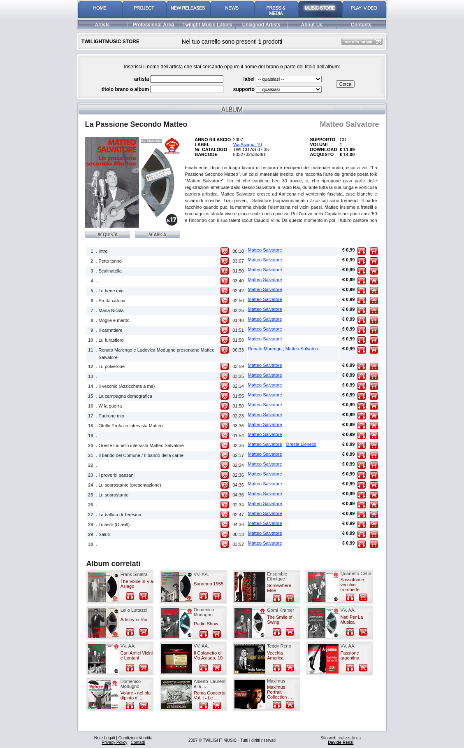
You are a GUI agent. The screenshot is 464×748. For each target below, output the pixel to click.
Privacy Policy (114, 742)
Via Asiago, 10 (247, 144)
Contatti (138, 742)
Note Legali (104, 738)
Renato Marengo (265, 348)
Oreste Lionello (301, 444)
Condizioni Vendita (135, 738)
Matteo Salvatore (265, 249)
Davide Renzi (340, 742)
